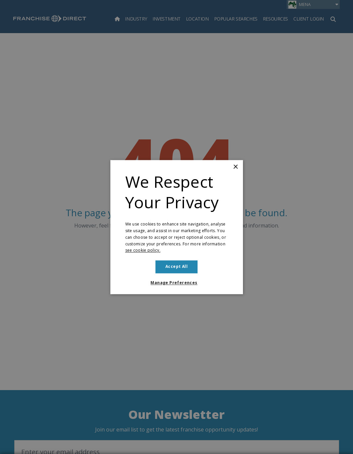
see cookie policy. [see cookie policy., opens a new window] (142, 250)
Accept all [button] (176, 267)
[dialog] (176, 227)
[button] (176, 283)
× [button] (235, 167)
